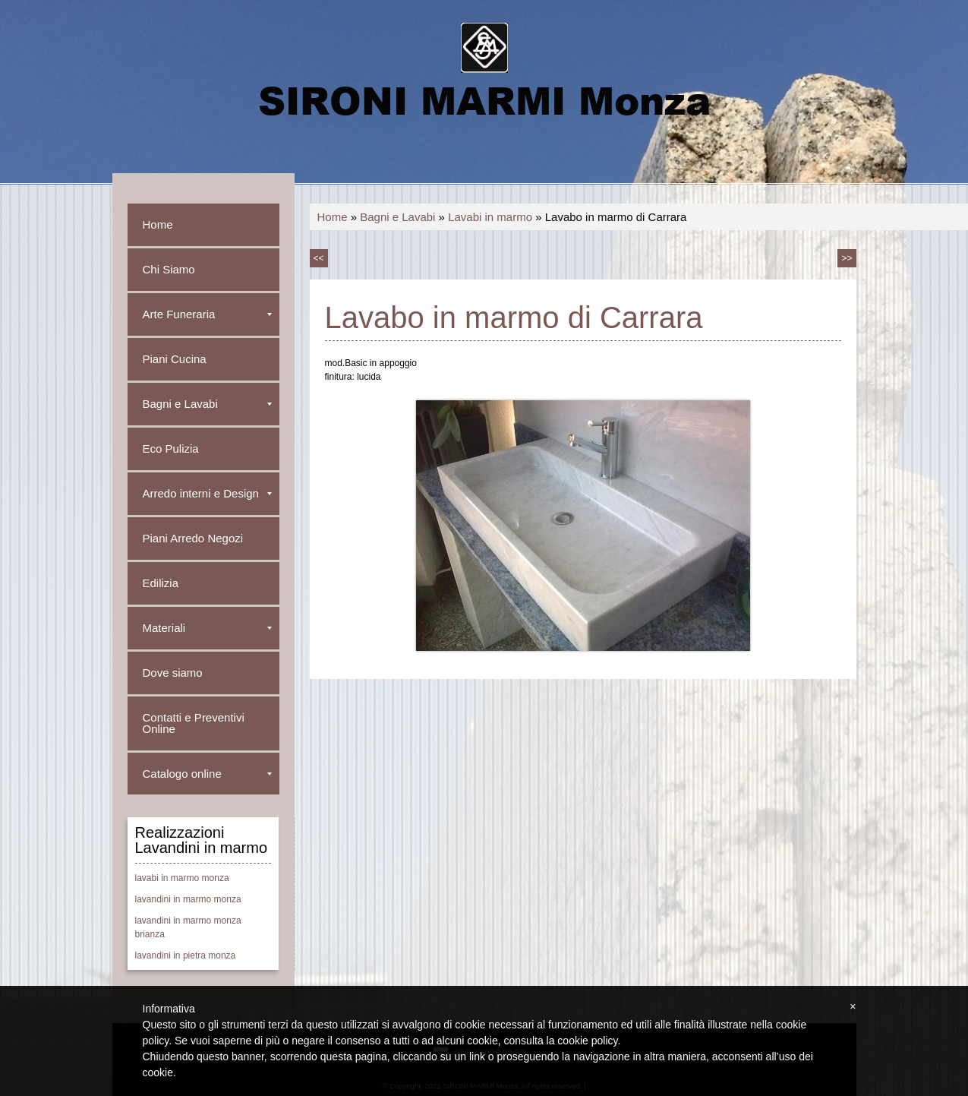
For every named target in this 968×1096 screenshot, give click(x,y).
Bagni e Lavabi (397, 216)
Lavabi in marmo (490, 216)
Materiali (207, 627)
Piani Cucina (175, 358)
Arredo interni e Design (207, 493)
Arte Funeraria (207, 314)
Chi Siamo (169, 269)
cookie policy (587, 1040)
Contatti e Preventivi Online (193, 723)
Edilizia (161, 582)
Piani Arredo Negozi (193, 538)
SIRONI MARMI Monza (484, 99)
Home (332, 216)
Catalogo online (207, 773)
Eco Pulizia (171, 448)
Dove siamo (173, 672)
